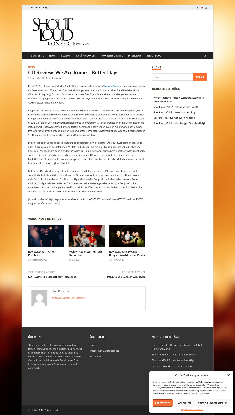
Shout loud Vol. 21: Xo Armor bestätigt (175, 112)
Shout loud (154, 55)
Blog (45, 7)
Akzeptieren (163, 403)
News (52, 55)
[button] (228, 375)
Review (31, 67)
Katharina (56, 78)
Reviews (66, 55)
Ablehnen (184, 403)
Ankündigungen (86, 55)
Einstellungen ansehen (213, 403)
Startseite (35, 7)
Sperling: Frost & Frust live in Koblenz (174, 117)
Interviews (135, 55)
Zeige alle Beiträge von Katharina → (69, 297)
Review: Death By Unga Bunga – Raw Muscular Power (127, 253)
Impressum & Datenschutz (192, 409)
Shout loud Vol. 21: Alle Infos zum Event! (176, 106)
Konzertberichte (112, 55)
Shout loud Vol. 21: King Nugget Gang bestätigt (179, 123)
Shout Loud (52, 410)
